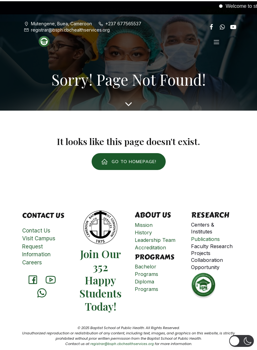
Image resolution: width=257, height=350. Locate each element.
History (143, 231)
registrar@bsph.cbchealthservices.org (122, 342)
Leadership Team (155, 239)
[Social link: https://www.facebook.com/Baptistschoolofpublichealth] (209, 25)
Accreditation (150, 246)
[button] (241, 341)
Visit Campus (38, 237)
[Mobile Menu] (216, 40)
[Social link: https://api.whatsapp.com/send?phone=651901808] (219, 25)
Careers (32, 261)
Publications (205, 238)
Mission (144, 224)
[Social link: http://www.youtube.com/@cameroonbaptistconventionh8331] (230, 25)
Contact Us (36, 229)
